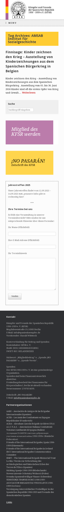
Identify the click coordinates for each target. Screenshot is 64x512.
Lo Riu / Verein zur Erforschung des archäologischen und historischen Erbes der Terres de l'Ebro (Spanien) (27, 464)
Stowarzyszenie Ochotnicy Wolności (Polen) (27, 473)
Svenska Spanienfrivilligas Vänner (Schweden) (29, 476)
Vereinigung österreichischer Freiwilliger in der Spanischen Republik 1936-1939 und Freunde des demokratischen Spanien (30, 492)
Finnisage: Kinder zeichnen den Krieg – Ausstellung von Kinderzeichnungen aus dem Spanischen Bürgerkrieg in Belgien (30, 61)
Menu (11, 23)
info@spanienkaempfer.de (27, 398)
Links (9, 502)
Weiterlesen (29, 92)
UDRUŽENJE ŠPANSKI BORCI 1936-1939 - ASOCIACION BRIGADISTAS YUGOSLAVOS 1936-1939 (29, 482)
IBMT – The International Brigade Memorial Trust (31, 458)
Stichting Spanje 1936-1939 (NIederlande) (26, 470)
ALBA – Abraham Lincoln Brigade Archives (27, 423)
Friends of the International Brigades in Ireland (29, 448)
